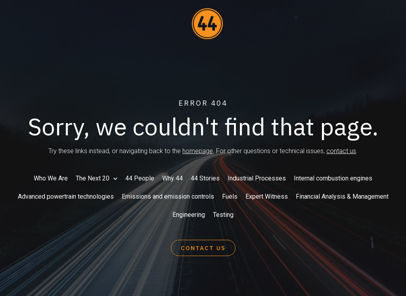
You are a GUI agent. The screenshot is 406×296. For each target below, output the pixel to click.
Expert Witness (266, 196)
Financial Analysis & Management (342, 196)
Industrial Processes (257, 178)
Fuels (229, 196)
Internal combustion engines (333, 178)
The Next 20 (96, 179)
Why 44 (172, 178)
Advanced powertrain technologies (66, 196)
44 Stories (205, 178)
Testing (223, 214)
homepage (197, 151)
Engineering (188, 214)
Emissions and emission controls (168, 196)
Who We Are (51, 178)
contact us (341, 151)
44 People (139, 178)
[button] (203, 248)
